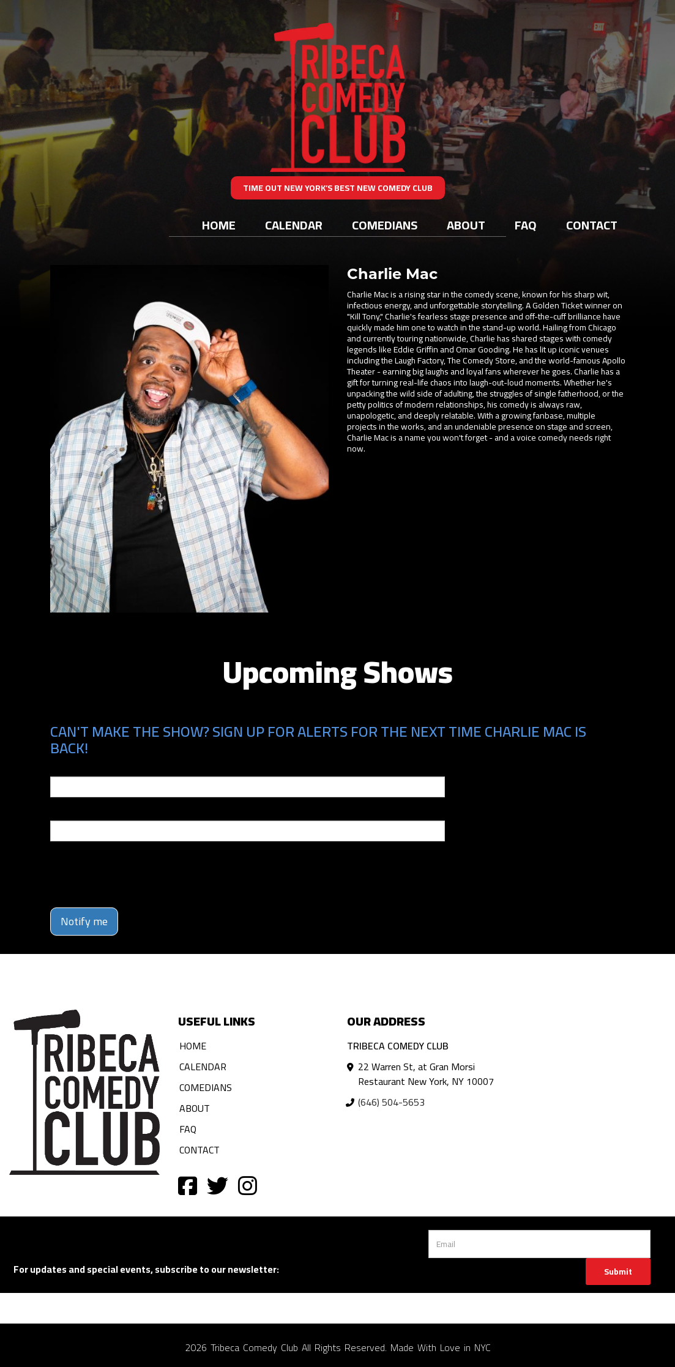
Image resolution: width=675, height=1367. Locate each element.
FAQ (526, 225)
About (466, 225)
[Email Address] (539, 1244)
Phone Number (79, 812)
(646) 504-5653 (391, 1102)
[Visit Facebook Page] (187, 1185)
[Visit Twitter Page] (217, 1185)
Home (219, 225)
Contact (591, 225)
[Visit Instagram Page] (247, 1185)
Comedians (384, 225)
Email (61, 767)
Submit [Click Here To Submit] (618, 1271)
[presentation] (143, 874)
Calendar (294, 225)
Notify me (84, 921)
